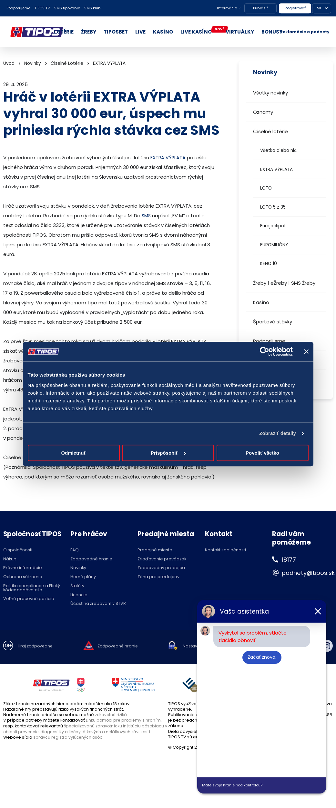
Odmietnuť (73, 453)
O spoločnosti (17, 550)
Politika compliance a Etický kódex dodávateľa (31, 588)
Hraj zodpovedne (36, 646)
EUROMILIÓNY (274, 245)
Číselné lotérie (270, 131)
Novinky (32, 63)
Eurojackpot (273, 226)
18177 (290, 559)
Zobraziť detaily (277, 433)
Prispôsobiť (168, 453)
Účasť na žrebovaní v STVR (98, 604)
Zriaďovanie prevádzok (161, 559)
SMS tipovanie (67, 8)
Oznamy (263, 112)
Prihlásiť (260, 8)
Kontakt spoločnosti (225, 550)
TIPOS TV (42, 8)
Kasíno (261, 302)
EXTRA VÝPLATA (276, 169)
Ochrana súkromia (22, 577)
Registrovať (295, 8)
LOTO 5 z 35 (273, 207)
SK (319, 8)
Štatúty (77, 586)
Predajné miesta (154, 550)
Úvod (9, 63)
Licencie (78, 595)
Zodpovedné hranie (91, 559)
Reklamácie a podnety (305, 31)
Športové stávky (272, 321)
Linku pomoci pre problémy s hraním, (124, 720)
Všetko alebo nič (278, 150)
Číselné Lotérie (67, 63)
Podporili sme (269, 341)
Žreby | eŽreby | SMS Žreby (284, 283)
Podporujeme (18, 8)
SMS (146, 215)
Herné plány (83, 577)
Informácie (227, 8)
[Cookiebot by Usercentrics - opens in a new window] (264, 351)
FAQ (74, 550)
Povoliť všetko (262, 453)
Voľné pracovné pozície (28, 599)
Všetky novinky (270, 92)
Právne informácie (22, 568)
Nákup (9, 559)
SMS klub (92, 8)
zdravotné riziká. (111, 714)
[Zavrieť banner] (306, 351)
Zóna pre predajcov (158, 577)
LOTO (266, 188)
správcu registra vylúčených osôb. (69, 737)
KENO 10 (268, 264)
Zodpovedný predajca (161, 568)
